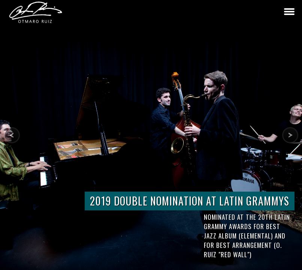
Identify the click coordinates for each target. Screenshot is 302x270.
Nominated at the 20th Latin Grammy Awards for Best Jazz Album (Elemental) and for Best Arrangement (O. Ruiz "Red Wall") (247, 235)
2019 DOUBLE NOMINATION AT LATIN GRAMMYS (189, 200)
